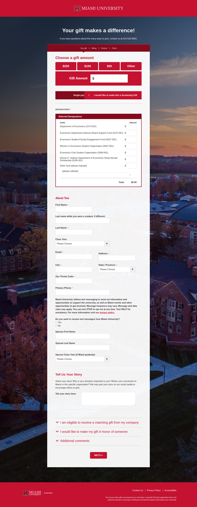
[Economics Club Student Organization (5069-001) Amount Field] (132, 152)
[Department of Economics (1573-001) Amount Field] (132, 126)
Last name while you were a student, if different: (80, 216)
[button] (98, 422)
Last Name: (62, 228)
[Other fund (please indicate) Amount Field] (132, 166)
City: (58, 265)
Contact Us (137, 490)
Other (131, 66)
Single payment (70, 95)
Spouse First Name (65, 332)
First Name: (62, 205)
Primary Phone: (64, 288)
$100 (87, 66)
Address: (104, 253)
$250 (66, 66)
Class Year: (61, 239)
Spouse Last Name (65, 343)
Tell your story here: (65, 394)
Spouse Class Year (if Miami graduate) (75, 354)
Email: (59, 252)
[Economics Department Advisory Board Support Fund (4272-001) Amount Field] (132, 133)
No (59, 326)
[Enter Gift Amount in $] (109, 78)
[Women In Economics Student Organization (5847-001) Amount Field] (132, 146)
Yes (59, 322)
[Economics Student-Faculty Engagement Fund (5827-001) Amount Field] (132, 139)
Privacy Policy (154, 490)
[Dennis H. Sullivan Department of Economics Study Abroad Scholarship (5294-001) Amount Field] (132, 159)
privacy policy (107, 312)
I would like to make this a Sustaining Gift (127, 95)
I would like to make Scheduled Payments (99, 95)
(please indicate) (70, 171)
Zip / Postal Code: (65, 276)
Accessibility (170, 490)
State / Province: (108, 265)
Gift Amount (79, 78)
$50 (109, 66)
